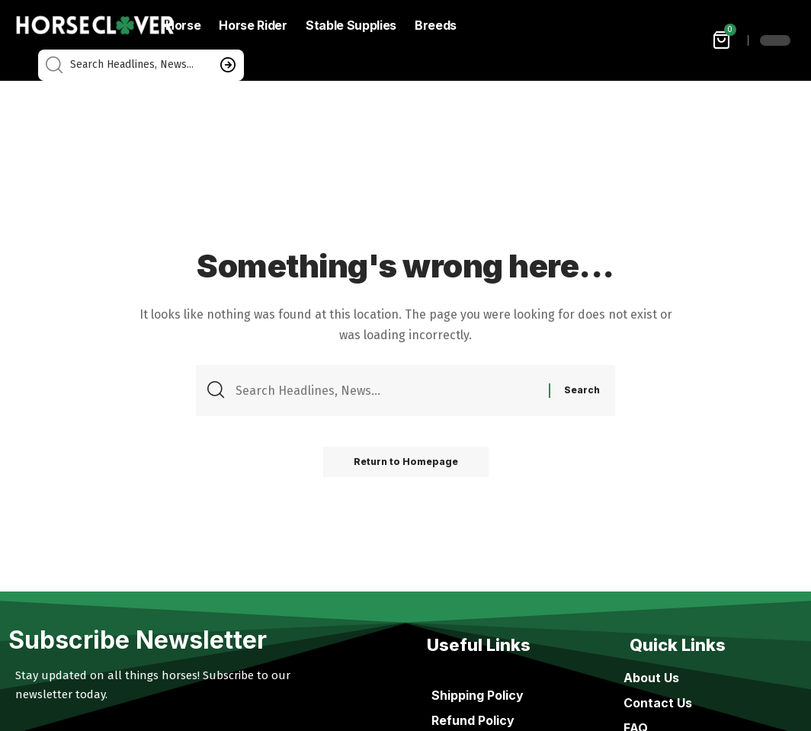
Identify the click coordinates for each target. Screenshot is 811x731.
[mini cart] (722, 40)
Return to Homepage (406, 461)
